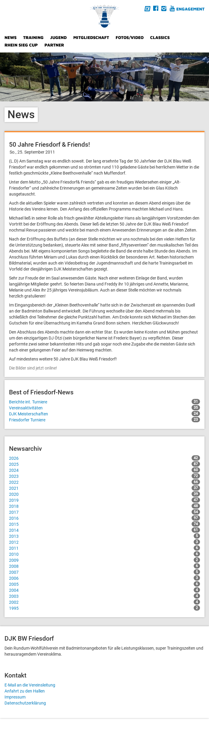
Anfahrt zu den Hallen (25, 691)
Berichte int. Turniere (104, 401)
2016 (104, 518)
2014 (104, 530)
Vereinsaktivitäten (104, 407)
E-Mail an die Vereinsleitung (30, 685)
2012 (104, 542)
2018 (104, 506)
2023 (104, 476)
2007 (104, 572)
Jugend (58, 37)
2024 (104, 470)
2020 (104, 494)
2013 (104, 536)
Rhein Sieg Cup (21, 44)
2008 (104, 566)
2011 (104, 548)
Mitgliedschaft (91, 37)
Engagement (190, 8)
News (11, 37)
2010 (104, 554)
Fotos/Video (130, 37)
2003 (104, 596)
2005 (104, 584)
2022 (104, 482)
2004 (104, 590)
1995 (104, 608)
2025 (104, 464)
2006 (104, 578)
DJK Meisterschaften (104, 413)
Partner (54, 44)
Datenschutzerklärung (25, 703)
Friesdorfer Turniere (104, 419)
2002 (104, 602)
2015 (104, 524)
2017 (104, 512)
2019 (104, 500)
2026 (104, 458)
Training (33, 37)
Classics (160, 37)
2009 (104, 560)
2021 (104, 488)
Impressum (15, 697)
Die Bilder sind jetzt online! (33, 368)
